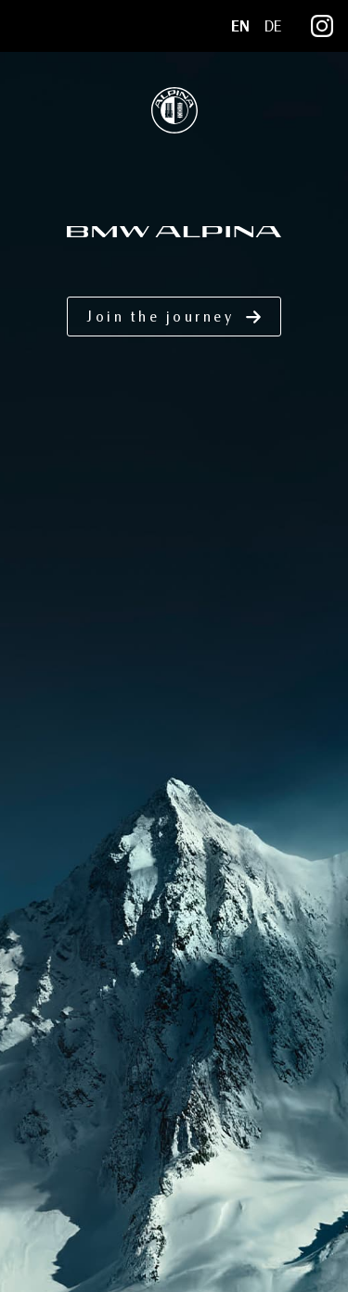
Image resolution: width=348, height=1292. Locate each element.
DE (272, 26)
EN (240, 26)
